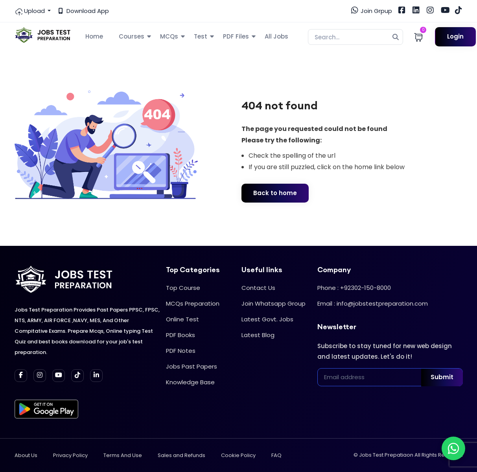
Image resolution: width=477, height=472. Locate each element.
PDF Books (180, 335)
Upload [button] (30, 11)
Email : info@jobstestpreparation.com (372, 303)
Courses (131, 36)
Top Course (183, 288)
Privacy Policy (70, 455)
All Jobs (276, 36)
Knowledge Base (190, 382)
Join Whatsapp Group (273, 303)
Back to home (275, 193)
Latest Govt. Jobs (267, 319)
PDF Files (236, 36)
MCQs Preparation (192, 303)
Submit (442, 377)
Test (200, 36)
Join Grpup (371, 10)
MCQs (169, 36)
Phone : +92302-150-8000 (354, 288)
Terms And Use (122, 455)
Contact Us (258, 288)
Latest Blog (257, 335)
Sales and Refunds (181, 455)
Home (94, 36)
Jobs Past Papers (191, 366)
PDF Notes (180, 351)
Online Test (182, 319)
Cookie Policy (238, 455)
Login (455, 36)
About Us (26, 455)
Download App (84, 11)
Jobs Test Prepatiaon (386, 455)
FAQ (276, 455)
